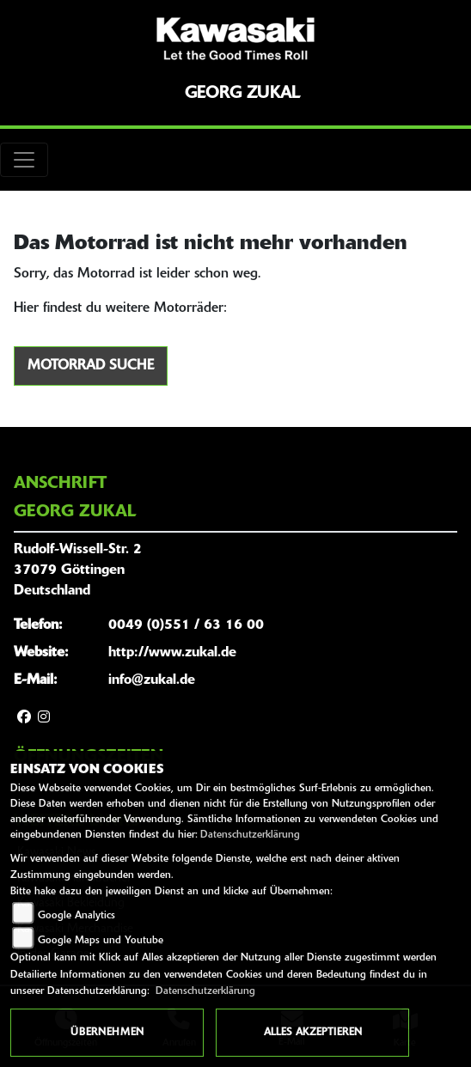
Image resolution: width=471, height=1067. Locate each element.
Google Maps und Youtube (100, 941)
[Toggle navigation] (24, 160)
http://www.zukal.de (172, 653)
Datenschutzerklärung (250, 835)
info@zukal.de (151, 680)
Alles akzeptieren (313, 1032)
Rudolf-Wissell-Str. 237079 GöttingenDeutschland (78, 570)
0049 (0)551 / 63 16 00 (186, 625)
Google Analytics (76, 916)
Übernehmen (107, 1032)
